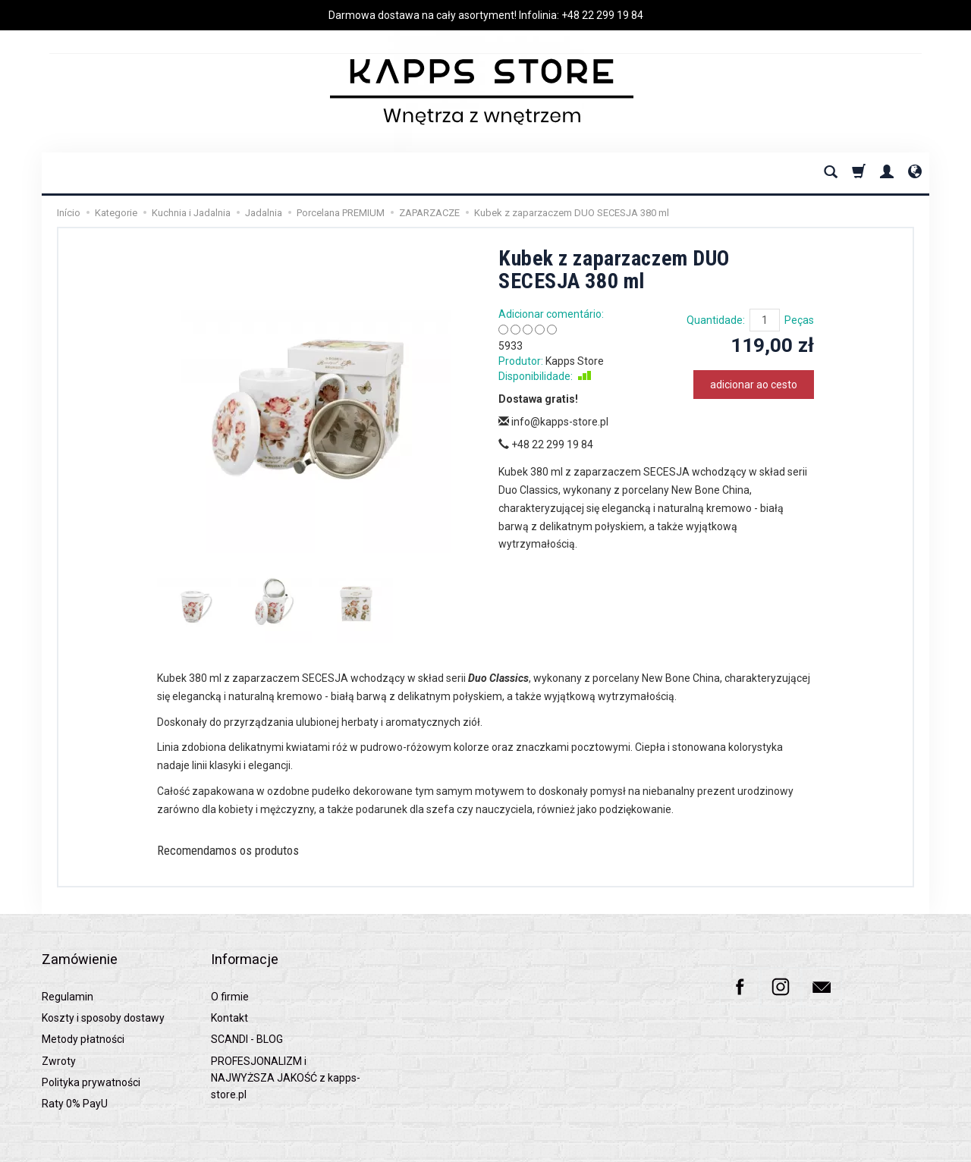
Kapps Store (574, 361)
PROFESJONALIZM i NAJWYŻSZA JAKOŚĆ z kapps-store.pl (285, 1055)
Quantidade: (716, 320)
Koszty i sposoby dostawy (103, 995)
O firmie (230, 973)
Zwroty (59, 1038)
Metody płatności (83, 1016)
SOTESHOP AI (902, 1146)
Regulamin (67, 973)
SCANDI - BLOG (247, 1016)
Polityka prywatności (91, 1060)
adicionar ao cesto (753, 384)
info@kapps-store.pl (553, 422)
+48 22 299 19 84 (602, 15)
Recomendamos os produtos (249, 852)
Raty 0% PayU (75, 1081)
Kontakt (229, 995)
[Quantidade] (764, 320)
